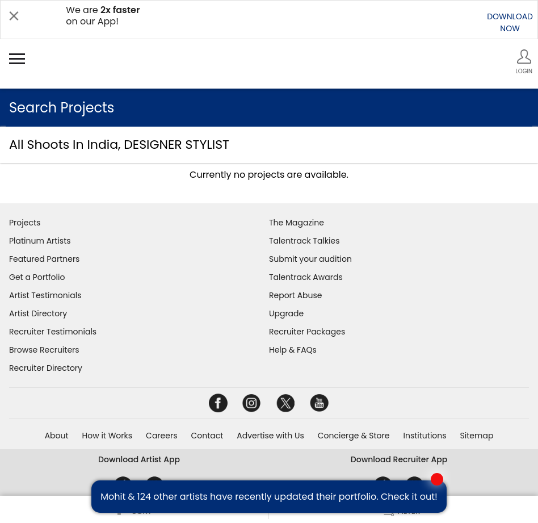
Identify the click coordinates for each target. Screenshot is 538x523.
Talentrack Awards (306, 277)
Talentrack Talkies (304, 240)
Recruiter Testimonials (52, 331)
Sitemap (477, 435)
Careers (161, 435)
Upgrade (286, 313)
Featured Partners (44, 258)
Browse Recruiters (44, 349)
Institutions (424, 435)
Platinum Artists (40, 240)
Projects (24, 222)
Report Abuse (295, 295)
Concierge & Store (354, 435)
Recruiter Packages (307, 331)
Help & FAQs (293, 349)
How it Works (107, 435)
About (57, 435)
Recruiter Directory (45, 368)
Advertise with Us (270, 435)
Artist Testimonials (45, 295)
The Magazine (296, 222)
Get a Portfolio (37, 277)
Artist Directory (38, 313)
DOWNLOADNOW (510, 22)
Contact (207, 435)
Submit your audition (310, 258)
